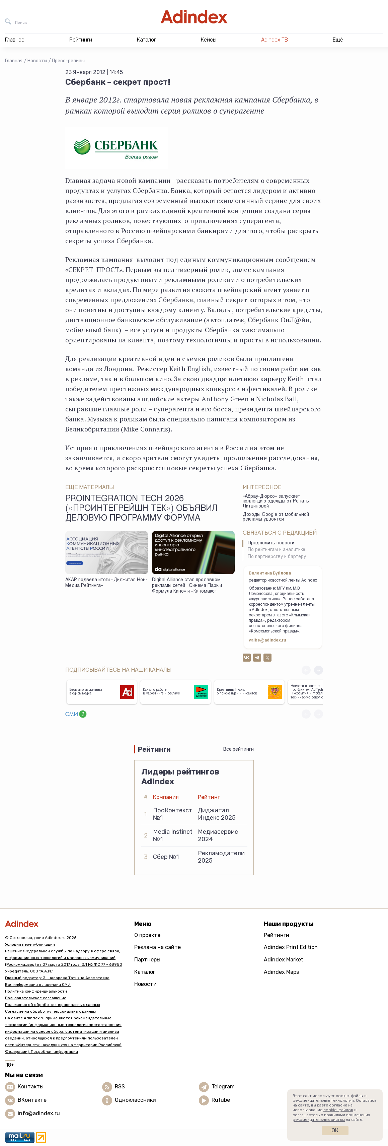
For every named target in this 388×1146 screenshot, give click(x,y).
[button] (318, 670)
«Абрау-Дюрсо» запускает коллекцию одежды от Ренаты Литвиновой (276, 501)
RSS (120, 1086)
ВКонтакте (32, 1100)
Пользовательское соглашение (35, 998)
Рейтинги (276, 935)
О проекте (147, 935)
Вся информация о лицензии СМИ (38, 984)
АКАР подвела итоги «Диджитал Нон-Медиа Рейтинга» (106, 583)
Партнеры (147, 959)
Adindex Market (283, 959)
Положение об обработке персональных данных (52, 1004)
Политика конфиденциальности (36, 991)
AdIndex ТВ (274, 40)
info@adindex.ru (39, 1113)
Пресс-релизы (68, 61)
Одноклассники (135, 1100)
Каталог (144, 972)
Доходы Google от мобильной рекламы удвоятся (276, 517)
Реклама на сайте (157, 947)
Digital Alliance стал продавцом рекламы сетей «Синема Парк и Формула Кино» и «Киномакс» (187, 586)
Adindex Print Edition (291, 947)
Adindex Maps (281, 972)
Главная (13, 61)
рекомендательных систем (319, 1119)
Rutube (221, 1100)
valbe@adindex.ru (267, 640)
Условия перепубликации (30, 944)
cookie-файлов (338, 1109)
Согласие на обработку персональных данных (50, 1011)
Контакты (31, 1086)
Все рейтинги (238, 749)
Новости (37, 61)
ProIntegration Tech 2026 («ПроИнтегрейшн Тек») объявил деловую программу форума (141, 509)
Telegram (223, 1086)
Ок (334, 1130)
